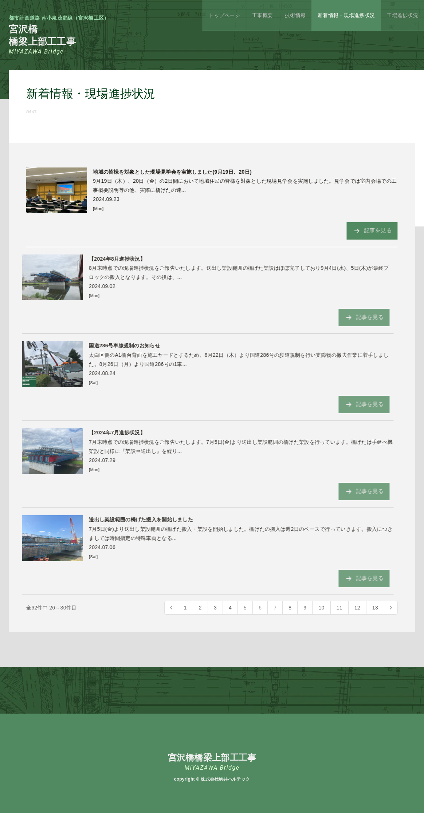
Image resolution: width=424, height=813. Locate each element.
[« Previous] (171, 608)
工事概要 (262, 15)
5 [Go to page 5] (245, 608)
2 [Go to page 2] (200, 608)
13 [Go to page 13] (375, 608)
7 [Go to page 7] (275, 608)
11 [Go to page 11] (339, 608)
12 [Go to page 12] (357, 608)
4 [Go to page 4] (230, 608)
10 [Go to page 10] (321, 608)
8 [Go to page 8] (289, 608)
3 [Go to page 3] (215, 608)
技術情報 (295, 15)
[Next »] (391, 608)
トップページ (224, 15)
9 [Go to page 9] (304, 608)
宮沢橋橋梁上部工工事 (59, 39)
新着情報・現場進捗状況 (346, 15)
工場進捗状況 (402, 15)
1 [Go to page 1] (185, 608)
